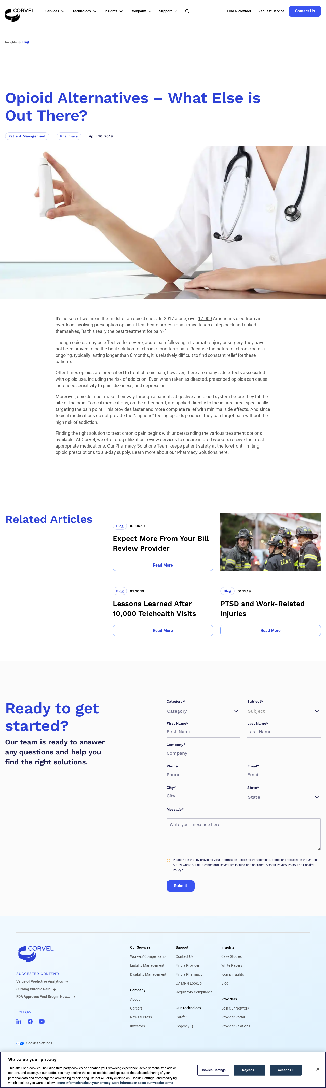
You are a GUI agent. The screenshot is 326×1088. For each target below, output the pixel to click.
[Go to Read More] (163, 565)
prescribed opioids (227, 379)
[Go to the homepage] (20, 11)
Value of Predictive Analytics (39, 981)
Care (181, 1017)
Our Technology (188, 1008)
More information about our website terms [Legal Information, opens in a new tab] (142, 1083)
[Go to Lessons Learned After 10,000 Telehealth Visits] (163, 607)
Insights (227, 947)
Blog (224, 983)
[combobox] (168, 710)
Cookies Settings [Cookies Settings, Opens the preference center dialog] (213, 1070)
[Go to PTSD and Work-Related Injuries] (270, 607)
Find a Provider (187, 965)
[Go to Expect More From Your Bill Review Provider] (163, 542)
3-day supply (117, 452)
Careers (136, 1008)
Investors (137, 1026)
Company (137, 990)
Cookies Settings (39, 1043)
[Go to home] (65, 954)
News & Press (141, 1017)
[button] (56, 11)
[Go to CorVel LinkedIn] (18, 1021)
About (135, 999)
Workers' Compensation (149, 956)
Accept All (285, 1070)
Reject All (249, 1070)
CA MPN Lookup (189, 983)
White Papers (231, 965)
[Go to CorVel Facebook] (30, 1021)
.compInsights (232, 974)
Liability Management (147, 965)
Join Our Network (235, 1008)
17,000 (205, 318)
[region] (163, 1070)
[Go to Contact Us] (305, 11)
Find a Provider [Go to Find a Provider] (239, 11)
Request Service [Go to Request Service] (271, 11)
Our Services (140, 947)
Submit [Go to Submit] (180, 885)
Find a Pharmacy (189, 974)
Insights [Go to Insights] (11, 42)
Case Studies (231, 956)
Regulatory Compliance (194, 992)
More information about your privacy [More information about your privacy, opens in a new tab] (84, 1083)
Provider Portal (233, 1017)
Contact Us (184, 956)
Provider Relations (235, 1026)
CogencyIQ (184, 1026)
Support (182, 947)
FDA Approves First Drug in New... (43, 996)
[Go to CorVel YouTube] (42, 1021)
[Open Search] (187, 11)
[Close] (317, 1069)
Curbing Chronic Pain (33, 989)
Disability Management (148, 974)
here (223, 452)
